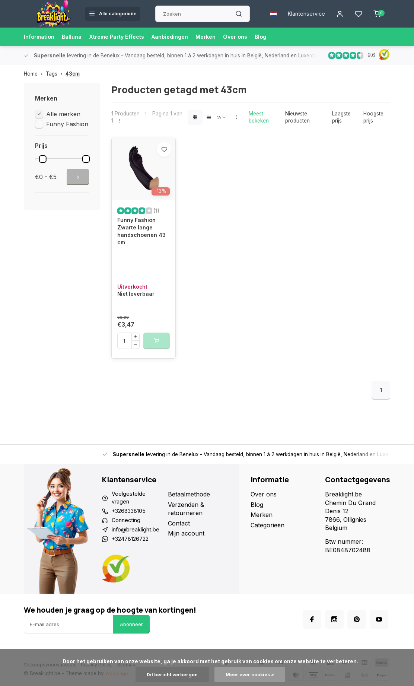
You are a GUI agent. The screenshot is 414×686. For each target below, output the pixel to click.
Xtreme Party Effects (126, 37)
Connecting (128, 539)
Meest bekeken (259, 117)
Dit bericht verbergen (170, 674)
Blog (283, 37)
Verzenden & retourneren (188, 525)
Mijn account (188, 549)
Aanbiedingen (184, 37)
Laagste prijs (341, 117)
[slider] (43, 159)
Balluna (76, 37)
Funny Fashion (67, 124)
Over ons (255, 37)
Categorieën (267, 541)
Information (41, 37)
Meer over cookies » (252, 674)
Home (35, 74)
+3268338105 (131, 529)
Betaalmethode (191, 510)
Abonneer (131, 646)
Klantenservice (302, 14)
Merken (224, 37)
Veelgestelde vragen (129, 515)
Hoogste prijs (373, 117)
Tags (56, 74)
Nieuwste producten (297, 117)
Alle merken (63, 114)
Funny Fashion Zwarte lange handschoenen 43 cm (139, 245)
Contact (181, 539)
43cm (73, 74)
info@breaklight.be (138, 549)
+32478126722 (133, 559)
